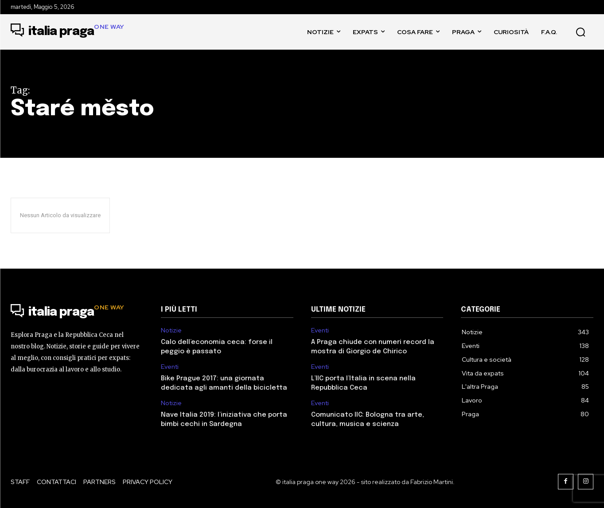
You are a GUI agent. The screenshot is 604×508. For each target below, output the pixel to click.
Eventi (170, 367)
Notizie (171, 330)
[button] (580, 32)
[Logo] (68, 31)
